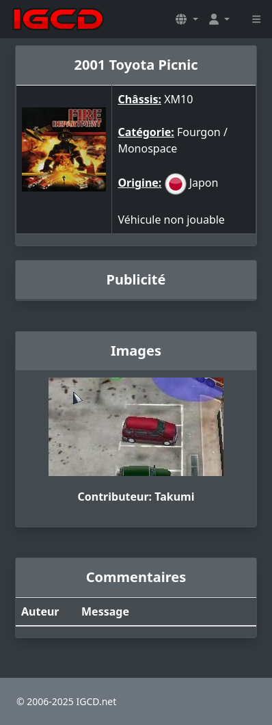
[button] (186, 19)
